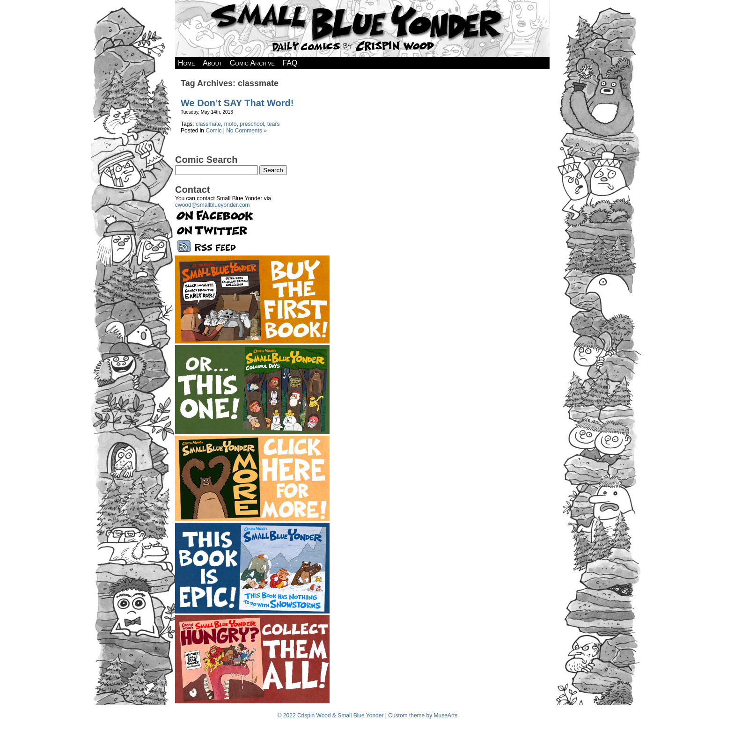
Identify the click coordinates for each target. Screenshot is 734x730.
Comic (213, 130)
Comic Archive (252, 63)
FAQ (289, 63)
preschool (252, 124)
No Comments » (246, 130)
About (212, 63)
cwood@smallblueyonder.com (212, 205)
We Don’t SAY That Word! (237, 103)
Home (186, 63)
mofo (230, 124)
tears (273, 124)
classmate (208, 124)
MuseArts (446, 715)
